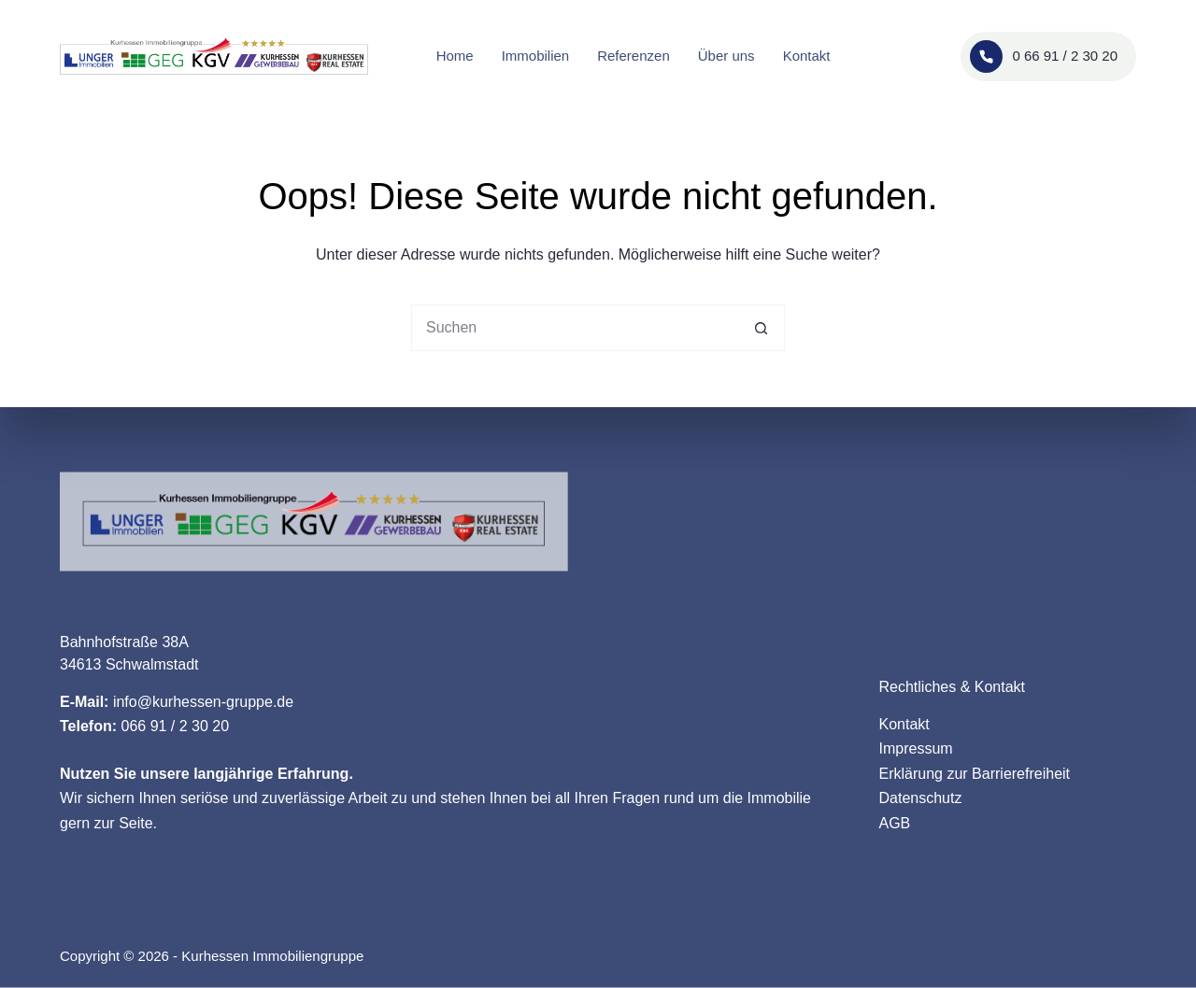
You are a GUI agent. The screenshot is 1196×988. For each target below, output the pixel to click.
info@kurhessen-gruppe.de (203, 702)
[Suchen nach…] (574, 327)
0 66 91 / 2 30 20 (1044, 56)
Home (455, 56)
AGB (895, 822)
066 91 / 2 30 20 (175, 726)
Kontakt (807, 56)
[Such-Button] (761, 327)
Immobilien (536, 56)
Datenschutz (920, 798)
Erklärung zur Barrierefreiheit (975, 773)
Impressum (916, 748)
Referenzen (633, 56)
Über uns (726, 56)
